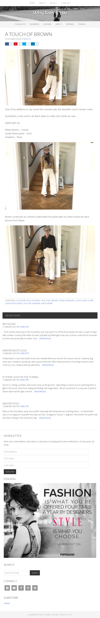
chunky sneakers (66, 300)
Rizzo (84, 300)
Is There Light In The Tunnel (21, 376)
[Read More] (45, 338)
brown (54, 300)
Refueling (9, 323)
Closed (78, 300)
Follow (7, 603)
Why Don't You (50, 13)
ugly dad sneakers (31, 303)
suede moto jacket (13, 303)
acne (48, 300)
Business (36, 300)
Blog (29, 300)
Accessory (21, 300)
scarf (90, 300)
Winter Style (11, 403)
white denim (46, 303)
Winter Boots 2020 (15, 350)
